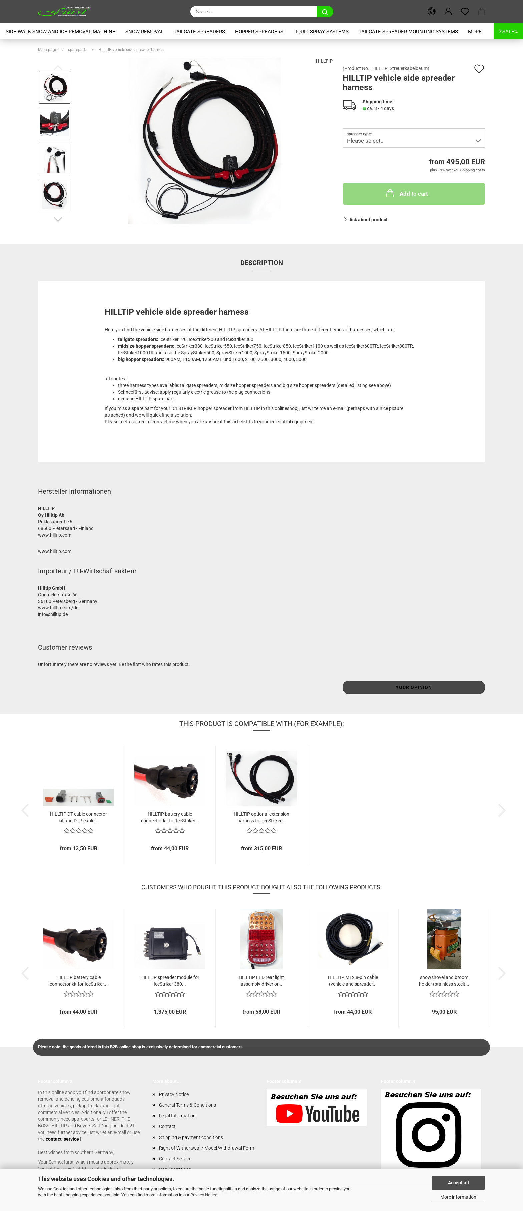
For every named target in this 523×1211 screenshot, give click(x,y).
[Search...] (325, 11)
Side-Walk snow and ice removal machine (60, 32)
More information (458, 1197)
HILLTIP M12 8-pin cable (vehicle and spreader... (353, 980)
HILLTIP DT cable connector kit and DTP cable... (78, 816)
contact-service (62, 1139)
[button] (431, 11)
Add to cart (406, 193)
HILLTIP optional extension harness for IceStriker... (261, 816)
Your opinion (414, 687)
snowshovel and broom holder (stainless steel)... (444, 980)
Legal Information (177, 1115)
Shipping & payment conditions (191, 1137)
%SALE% (508, 32)
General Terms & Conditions (187, 1105)
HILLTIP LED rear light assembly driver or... (261, 980)
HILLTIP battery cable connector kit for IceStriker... (170, 816)
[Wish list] (465, 11)
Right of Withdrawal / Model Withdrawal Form (206, 1148)
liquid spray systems (321, 32)
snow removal (144, 32)
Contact (167, 1126)
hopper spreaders (259, 32)
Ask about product (368, 219)
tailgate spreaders (199, 32)
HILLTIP (324, 61)
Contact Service (175, 1158)
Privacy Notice (203, 1194)
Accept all (458, 1182)
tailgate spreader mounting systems (408, 32)
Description (261, 263)
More (475, 32)
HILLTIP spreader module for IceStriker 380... (169, 980)
